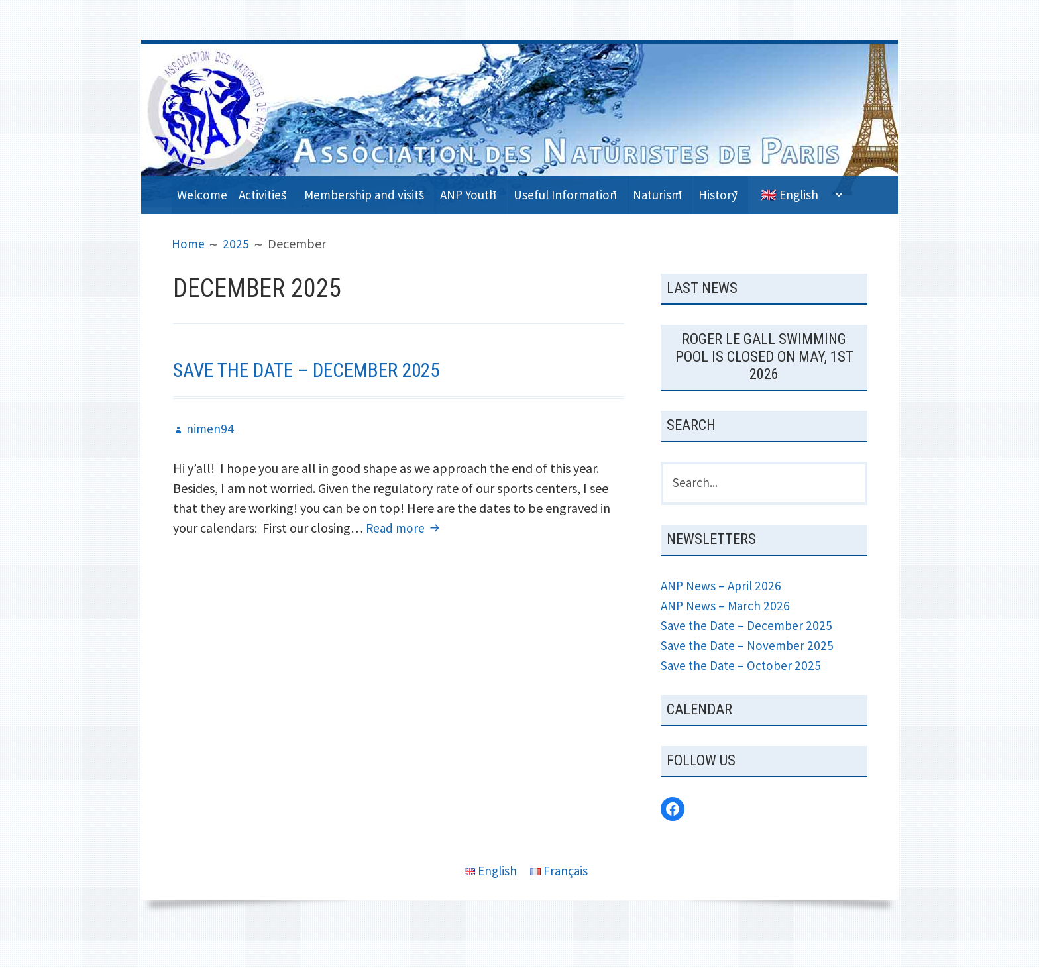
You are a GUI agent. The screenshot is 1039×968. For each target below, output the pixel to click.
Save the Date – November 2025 (750, 672)
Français (560, 898)
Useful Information (620, 192)
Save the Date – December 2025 (318, 395)
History (801, 192)
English (490, 898)
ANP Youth (509, 192)
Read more (397, 553)
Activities (275, 192)
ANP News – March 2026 (727, 632)
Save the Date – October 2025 (743, 692)
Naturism (727, 192)
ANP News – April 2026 (723, 612)
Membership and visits (390, 192)
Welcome (206, 192)
